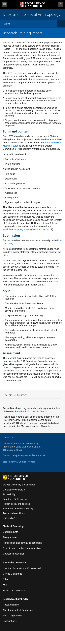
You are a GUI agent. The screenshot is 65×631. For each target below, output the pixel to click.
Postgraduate (10, 537)
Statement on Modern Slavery (18, 508)
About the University (14, 562)
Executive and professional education (22, 548)
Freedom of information (15, 499)
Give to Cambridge (12, 574)
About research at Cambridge (18, 610)
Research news (11, 604)
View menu (4, 4)
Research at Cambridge (15, 598)
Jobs (5, 579)
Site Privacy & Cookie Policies (19, 461)
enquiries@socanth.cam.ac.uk (29, 455)
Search (60, 4)
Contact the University (14, 489)
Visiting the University (14, 590)
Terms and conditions (14, 513)
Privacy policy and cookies (16, 504)
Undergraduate (10, 532)
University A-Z (10, 518)
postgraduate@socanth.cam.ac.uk (34, 229)
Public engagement (13, 615)
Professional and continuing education (22, 543)
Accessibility (9, 494)
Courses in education (13, 554)
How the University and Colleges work (22, 568)
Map (5, 584)
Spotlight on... (10, 621)
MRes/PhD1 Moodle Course (33, 411)
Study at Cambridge (14, 526)
